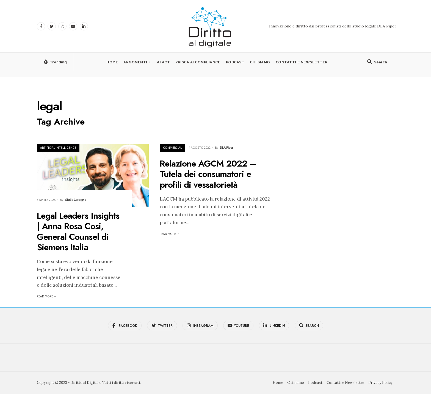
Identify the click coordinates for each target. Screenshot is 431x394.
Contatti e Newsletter (302, 62)
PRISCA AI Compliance (197, 62)
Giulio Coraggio (75, 200)
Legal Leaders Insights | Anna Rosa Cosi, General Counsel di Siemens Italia (78, 231)
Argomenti (135, 62)
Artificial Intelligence (58, 147)
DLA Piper (226, 147)
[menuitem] (137, 62)
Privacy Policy (380, 382)
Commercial (172, 147)
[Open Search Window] (377, 63)
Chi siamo (260, 62)
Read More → (47, 296)
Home (112, 62)
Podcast (235, 62)
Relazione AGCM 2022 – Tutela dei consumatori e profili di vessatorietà (208, 174)
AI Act (163, 62)
